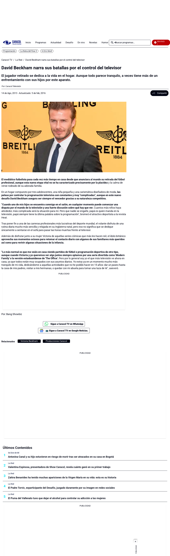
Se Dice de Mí (13, 453)
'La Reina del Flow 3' (28, 51)
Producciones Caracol (56, 341)
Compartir (159, 93)
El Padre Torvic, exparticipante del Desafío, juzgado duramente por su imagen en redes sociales (61, 487)
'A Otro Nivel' (47, 51)
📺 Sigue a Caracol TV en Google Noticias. (64, 330)
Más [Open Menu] (115, 42)
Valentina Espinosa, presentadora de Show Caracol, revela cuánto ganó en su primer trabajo (59, 467)
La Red (18, 60)
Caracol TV (6, 60)
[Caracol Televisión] (13, 86)
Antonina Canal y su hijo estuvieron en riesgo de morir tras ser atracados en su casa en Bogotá (61, 456)
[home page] (12, 42)
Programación (9, 51)
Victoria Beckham (29, 341)
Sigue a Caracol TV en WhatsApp (63, 324)
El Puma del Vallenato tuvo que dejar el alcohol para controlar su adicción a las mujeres (57, 498)
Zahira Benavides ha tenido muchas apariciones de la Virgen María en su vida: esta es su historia (62, 477)
